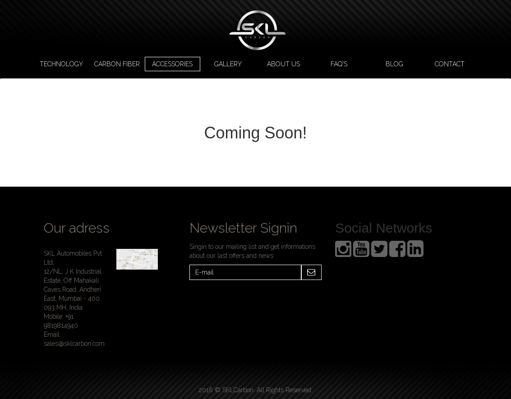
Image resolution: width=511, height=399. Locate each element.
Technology (61, 64)
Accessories (172, 64)
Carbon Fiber (117, 64)
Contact (450, 64)
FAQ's (339, 64)
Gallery (228, 64)
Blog (394, 64)
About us (283, 64)
